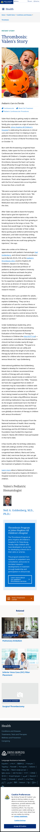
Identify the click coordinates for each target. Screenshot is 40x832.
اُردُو (3, 782)
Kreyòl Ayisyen (14, 776)
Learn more (6, 470)
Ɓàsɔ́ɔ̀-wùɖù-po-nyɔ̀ (18, 770)
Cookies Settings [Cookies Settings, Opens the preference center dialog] (20, 822)
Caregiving (6, 741)
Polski (4, 779)
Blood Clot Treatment (26, 108)
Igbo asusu (6, 773)
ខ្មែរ (29, 782)
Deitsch (22, 782)
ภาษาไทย (29, 779)
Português (23, 767)
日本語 (32, 773)
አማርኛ (12, 763)
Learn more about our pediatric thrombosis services (18, 579)
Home (3, 15)
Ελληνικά (12, 779)
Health (10, 9)
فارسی (9, 782)
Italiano (32, 767)
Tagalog (5, 767)
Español (5, 763)
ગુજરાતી (20, 779)
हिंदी (15, 782)
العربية (25, 776)
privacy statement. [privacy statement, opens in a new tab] (21, 818)
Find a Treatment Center (16, 599)
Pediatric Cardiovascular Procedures (16, 111)
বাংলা (26, 773)
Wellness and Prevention (11, 738)
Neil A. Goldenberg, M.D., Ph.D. (18, 512)
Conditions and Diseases (24, 15)
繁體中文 (20, 763)
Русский (13, 767)
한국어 (4, 776)
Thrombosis (5, 20)
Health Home (11, 15)
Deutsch (33, 776)
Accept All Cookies (20, 828)
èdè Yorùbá (17, 773)
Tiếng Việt (5, 770)
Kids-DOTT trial (29, 336)
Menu (16, 2)
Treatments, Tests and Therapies (14, 734)
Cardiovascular (9, 108)
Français (29, 763)
